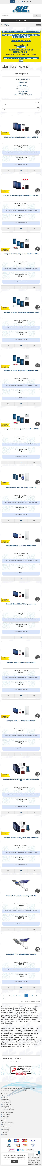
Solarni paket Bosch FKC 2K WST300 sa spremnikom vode (21, 545)
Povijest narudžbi (6, 1131)
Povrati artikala (5, 1116)
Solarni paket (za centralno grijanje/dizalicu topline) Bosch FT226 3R (21, 429)
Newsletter (4, 1134)
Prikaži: (38, 107)
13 (19, 995)
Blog (3, 1095)
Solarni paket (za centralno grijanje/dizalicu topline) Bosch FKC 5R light (21, 195)
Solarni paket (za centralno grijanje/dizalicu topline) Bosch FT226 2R (21, 312)
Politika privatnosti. (21, 1159)
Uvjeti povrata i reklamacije (8, 1109)
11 (13, 995)
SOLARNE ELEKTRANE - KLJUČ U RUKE (23, 95)
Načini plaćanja (5, 1099)
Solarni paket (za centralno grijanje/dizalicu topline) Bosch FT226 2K (21, 254)
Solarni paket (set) (23, 93)
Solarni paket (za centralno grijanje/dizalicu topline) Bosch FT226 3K (21, 370)
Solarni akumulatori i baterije (22, 88)
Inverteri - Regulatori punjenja (23, 79)
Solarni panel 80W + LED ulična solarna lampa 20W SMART (21, 954)
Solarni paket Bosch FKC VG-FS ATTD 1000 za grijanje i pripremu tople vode (21, 779)
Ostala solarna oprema (23, 81)
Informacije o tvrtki (6, 1104)
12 (16, 995)
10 (9, 995)
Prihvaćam (14, 1161)
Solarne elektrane (23, 85)
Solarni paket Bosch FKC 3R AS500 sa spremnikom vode (21, 721)
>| (6, 998)
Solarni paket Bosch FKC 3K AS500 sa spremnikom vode (21, 662)
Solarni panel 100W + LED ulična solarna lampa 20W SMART (21, 896)
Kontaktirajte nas (6, 1114)
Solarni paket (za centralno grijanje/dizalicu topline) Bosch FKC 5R (21, 137)
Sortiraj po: (37, 102)
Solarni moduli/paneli (23, 91)
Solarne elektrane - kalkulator (22, 87)
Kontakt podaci (5, 1097)
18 (36, 995)
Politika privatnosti (6, 1102)
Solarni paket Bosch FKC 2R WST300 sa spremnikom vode (21, 604)
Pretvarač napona (23, 82)
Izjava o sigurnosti (6, 1101)
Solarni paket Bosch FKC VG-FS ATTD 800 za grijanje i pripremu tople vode (21, 838)
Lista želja (4, 1132)
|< (3, 995)
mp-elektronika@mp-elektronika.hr (21, 50)
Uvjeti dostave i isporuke (8, 1108)
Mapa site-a (4, 1118)
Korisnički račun (5, 1129)
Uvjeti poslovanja (6, 1106)
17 (32, 995)
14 (22, 995)
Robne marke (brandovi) (7, 1122)
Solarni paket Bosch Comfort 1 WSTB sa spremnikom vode (21, 487)
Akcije (3, 1124)
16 (29, 995)
